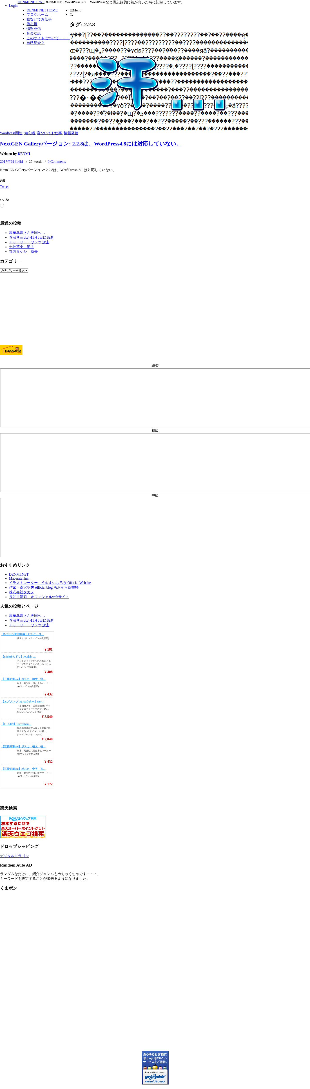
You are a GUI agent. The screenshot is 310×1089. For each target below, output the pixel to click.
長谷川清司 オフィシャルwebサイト (39, 597)
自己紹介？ (36, 43)
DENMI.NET (19, 574)
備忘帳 (32, 24)
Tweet (4, 187)
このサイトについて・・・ (48, 38)
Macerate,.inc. (19, 578)
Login (13, 5)
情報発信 (34, 29)
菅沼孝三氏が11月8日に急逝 (31, 237)
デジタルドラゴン (14, 856)
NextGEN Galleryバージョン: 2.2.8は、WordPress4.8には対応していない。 (91, 144)
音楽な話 (34, 33)
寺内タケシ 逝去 (23, 251)
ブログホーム (37, 14)
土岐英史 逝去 (21, 247)
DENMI (24, 154)
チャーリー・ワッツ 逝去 (29, 242)
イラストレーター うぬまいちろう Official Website (50, 583)
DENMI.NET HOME (42, 10)
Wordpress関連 (11, 133)
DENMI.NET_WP (31, 2)
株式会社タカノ (21, 592)
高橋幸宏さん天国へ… (27, 233)
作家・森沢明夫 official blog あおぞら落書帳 (44, 587)
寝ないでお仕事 (39, 19)
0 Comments (57, 161)
